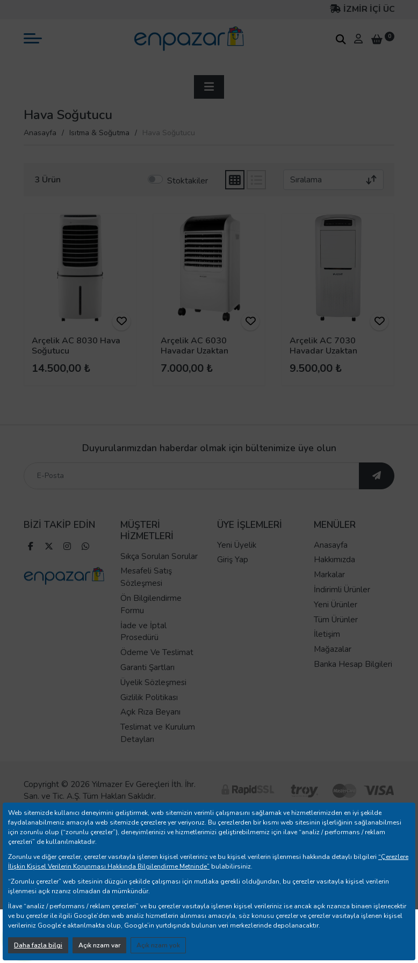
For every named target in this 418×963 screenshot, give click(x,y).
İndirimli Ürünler (342, 602)
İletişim (327, 647)
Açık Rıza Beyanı (150, 724)
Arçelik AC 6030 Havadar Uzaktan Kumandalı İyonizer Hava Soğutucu (198, 356)
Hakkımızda (334, 572)
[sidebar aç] (209, 87)
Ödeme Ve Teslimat (156, 664)
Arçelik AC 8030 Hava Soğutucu (76, 346)
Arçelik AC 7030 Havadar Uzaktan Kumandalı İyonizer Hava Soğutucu (327, 356)
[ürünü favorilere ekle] (121, 321)
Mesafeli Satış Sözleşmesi (146, 589)
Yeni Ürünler (335, 617)
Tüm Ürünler (336, 632)
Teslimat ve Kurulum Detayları (157, 745)
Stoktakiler (187, 181)
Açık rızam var (99, 945)
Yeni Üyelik (236, 557)
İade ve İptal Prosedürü (143, 644)
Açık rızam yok (158, 945)
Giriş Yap (232, 572)
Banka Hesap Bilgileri (353, 676)
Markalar (329, 587)
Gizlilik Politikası (149, 709)
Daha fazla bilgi (38, 945)
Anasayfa (40, 133)
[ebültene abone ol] (376, 488)
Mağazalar (332, 661)
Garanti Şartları (147, 679)
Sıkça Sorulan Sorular (159, 568)
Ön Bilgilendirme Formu (151, 616)
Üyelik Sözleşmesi (153, 694)
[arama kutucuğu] (340, 39)
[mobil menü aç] (33, 38)
